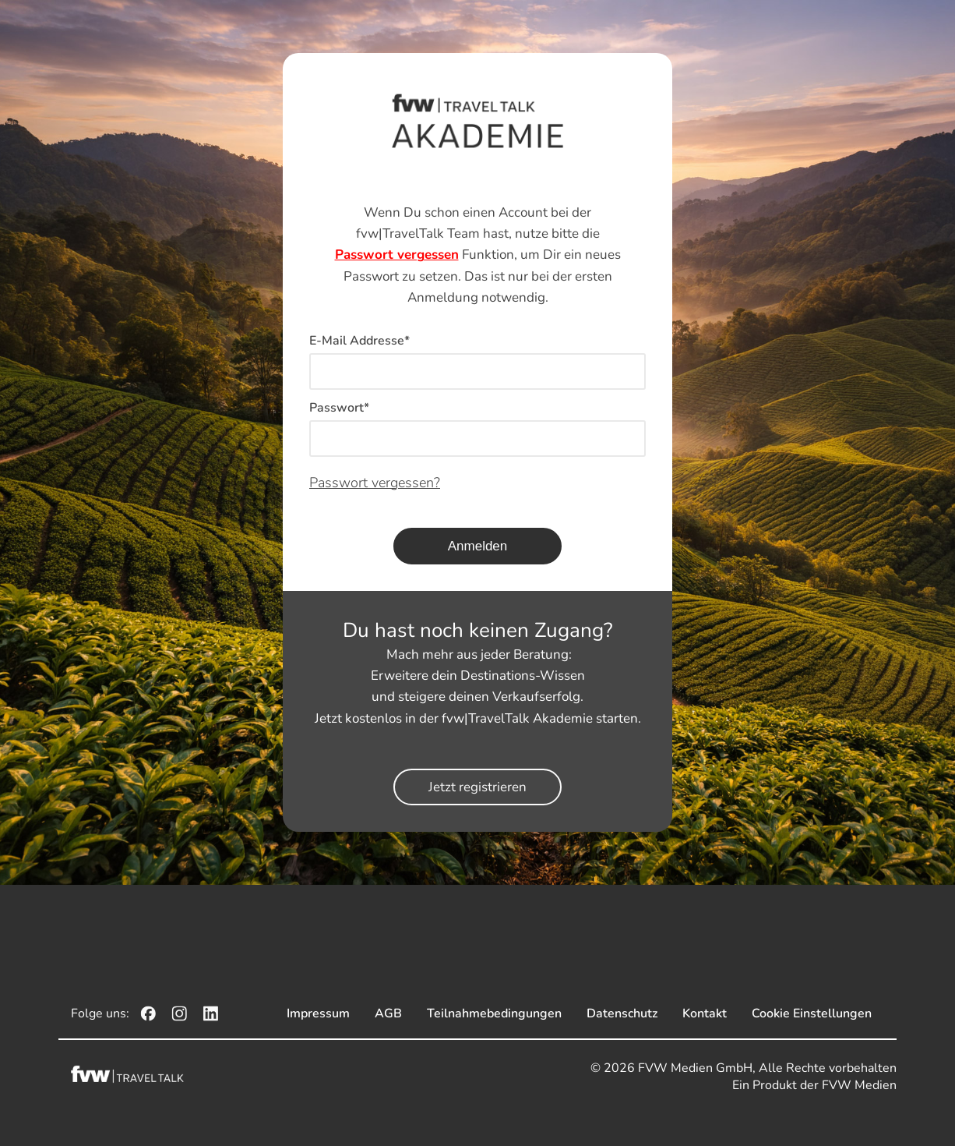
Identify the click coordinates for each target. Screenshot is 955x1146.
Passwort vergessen (397, 255)
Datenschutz (622, 1013)
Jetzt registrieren (477, 787)
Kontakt (704, 1013)
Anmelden (478, 546)
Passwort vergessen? (374, 482)
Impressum (318, 1013)
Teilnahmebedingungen (494, 1013)
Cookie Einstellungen (812, 1013)
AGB (388, 1013)
